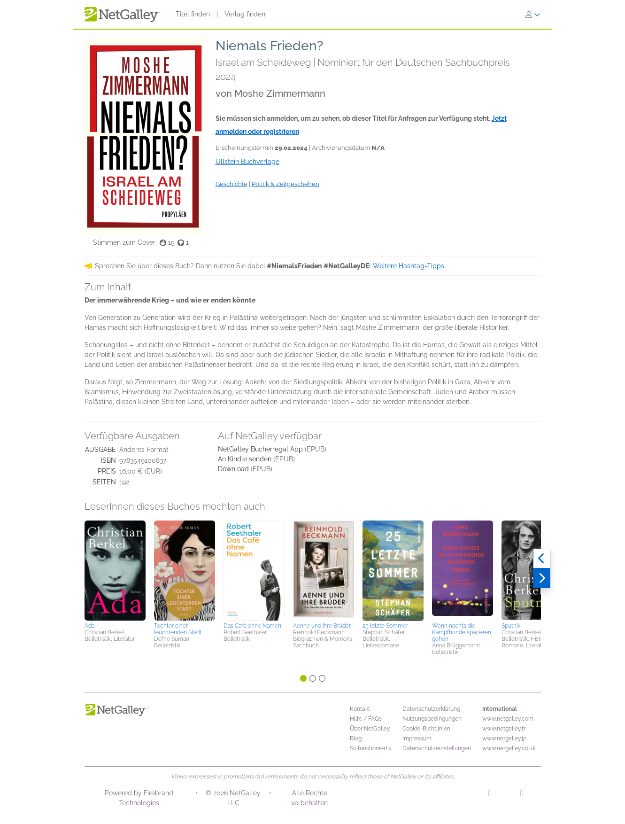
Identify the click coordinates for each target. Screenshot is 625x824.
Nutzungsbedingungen (432, 718)
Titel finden (193, 14)
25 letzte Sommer (385, 625)
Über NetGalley (370, 728)
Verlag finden (244, 14)
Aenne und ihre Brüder (322, 625)
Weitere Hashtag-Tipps (408, 266)
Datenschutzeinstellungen (436, 748)
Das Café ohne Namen (252, 625)
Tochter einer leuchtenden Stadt (177, 629)
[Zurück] (541, 558)
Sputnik (511, 625)
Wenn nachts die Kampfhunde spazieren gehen (461, 632)
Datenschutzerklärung (431, 709)
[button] (115, 570)
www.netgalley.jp (504, 738)
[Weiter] (541, 578)
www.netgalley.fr (503, 728)
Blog (356, 738)
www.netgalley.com (507, 718)
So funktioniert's (370, 748)
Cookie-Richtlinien (426, 728)
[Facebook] (522, 794)
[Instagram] (490, 794)
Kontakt (360, 709)
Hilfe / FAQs (366, 718)
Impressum (417, 738)
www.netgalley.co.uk (508, 748)
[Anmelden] (533, 14)
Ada (89, 625)
